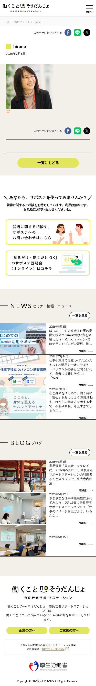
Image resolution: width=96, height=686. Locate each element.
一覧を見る (80, 315)
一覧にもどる (48, 163)
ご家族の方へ (69, 630)
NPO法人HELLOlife (53, 649)
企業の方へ (27, 630)
